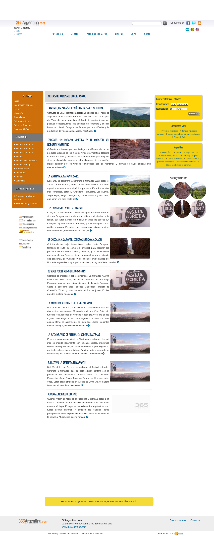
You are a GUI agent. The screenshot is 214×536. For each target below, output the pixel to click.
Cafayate (19, 35)
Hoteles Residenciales (25, 160)
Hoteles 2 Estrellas (24, 148)
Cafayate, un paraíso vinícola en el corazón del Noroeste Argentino (78, 142)
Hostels (18, 176)
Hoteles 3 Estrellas (24, 144)
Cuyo (135, 33)
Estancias (19, 180)
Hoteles (18, 156)
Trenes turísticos (170, 131)
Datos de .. (167, 152)
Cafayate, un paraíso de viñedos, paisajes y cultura (75, 108)
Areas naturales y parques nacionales (184, 134)
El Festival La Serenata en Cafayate (67, 362)
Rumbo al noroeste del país (62, 394)
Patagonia (59, 33)
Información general (23, 105)
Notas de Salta (180, 137)
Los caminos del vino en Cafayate (65, 208)
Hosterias (19, 172)
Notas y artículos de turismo (178, 165)
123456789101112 (182, 104)
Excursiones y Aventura (26, 203)
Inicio (16, 101)
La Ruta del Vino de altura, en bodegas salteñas (74, 334)
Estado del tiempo (22, 121)
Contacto (195, 520)
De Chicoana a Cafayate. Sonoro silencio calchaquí (75, 239)
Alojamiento (21, 137)
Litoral (120, 33)
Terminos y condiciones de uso (63, 533)
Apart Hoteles (21, 168)
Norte (148, 33)
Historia (17, 109)
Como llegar (20, 117)
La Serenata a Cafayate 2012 (63, 176)
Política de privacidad (92, 533)
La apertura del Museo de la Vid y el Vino (70, 303)
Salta (18, 31)
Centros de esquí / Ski (168, 155)
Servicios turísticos (25, 188)
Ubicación (18, 113)
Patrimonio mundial (187, 161)
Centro (76, 33)
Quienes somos (178, 520)
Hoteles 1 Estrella (23, 152)
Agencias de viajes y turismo (24, 198)
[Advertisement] (107, 65)
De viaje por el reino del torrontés (66, 271)
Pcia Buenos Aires (98, 33)
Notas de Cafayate (23, 129)
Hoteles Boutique (23, 164)
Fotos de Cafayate (23, 125)
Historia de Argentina (185, 152)
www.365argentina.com (74, 527)
